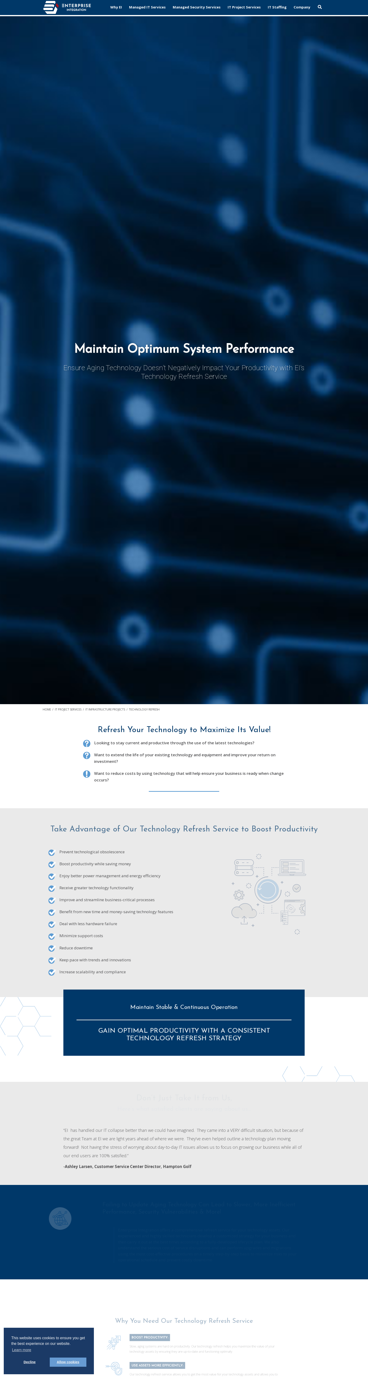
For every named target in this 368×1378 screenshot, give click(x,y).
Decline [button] (30, 1362)
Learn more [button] (21, 1350)
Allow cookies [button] (68, 1362)
